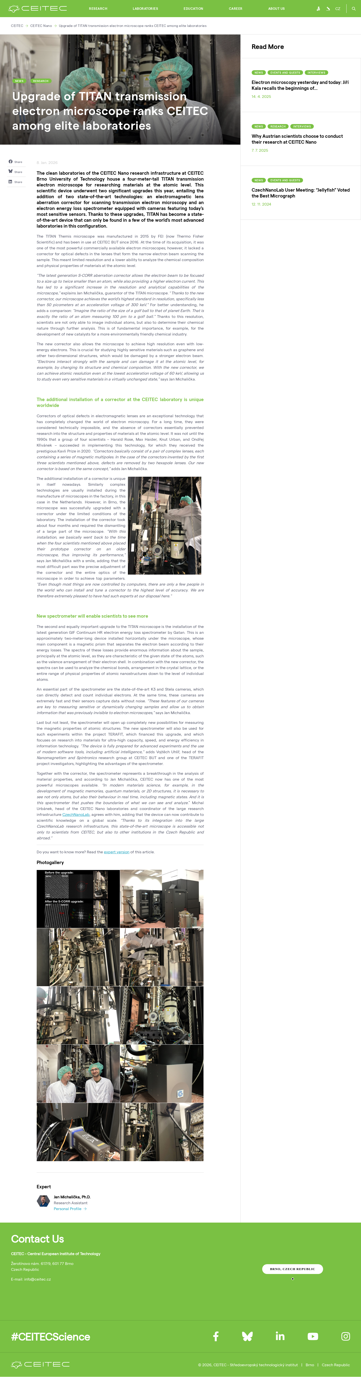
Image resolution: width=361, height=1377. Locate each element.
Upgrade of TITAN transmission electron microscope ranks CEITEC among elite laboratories (133, 25)
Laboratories (145, 9)
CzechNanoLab (76, 814)
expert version (116, 851)
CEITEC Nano (41, 25)
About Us (276, 9)
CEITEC (17, 25)
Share (15, 161)
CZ (337, 8)
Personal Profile (70, 1208)
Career (236, 9)
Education (193, 9)
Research (98, 9)
